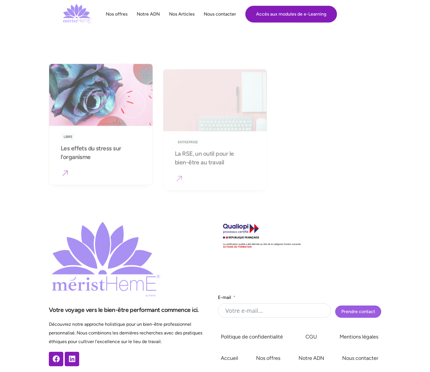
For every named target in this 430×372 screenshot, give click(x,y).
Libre (68, 142)
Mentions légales (359, 337)
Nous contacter (360, 358)
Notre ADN (311, 358)
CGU (311, 337)
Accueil (229, 358)
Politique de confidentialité (252, 337)
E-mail (224, 297)
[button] (65, 179)
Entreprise (188, 153)
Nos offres (268, 358)
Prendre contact (358, 311)
